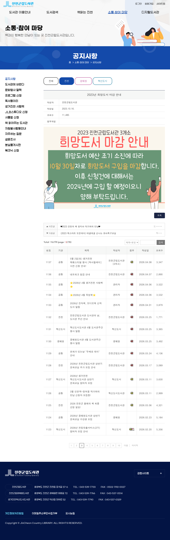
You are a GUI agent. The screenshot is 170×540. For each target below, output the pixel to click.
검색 (160, 242)
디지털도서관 (150, 12)
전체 (51, 81)
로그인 (138, 4)
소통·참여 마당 (117, 12)
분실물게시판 (13, 145)
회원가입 (149, 4)
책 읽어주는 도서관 (16, 123)
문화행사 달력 (13, 90)
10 (119, 445)
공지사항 (10, 79)
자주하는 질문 (13, 134)
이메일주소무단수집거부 (44, 513)
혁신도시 (104, 81)
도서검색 (52, 12)
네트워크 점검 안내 (80, 274)
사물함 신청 (12, 117)
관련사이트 (143, 473)
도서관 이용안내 (19, 12)
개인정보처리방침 (14, 513)
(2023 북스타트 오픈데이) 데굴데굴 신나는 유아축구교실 (88, 233)
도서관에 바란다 (14, 84)
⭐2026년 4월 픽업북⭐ (83, 294)
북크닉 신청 (12, 150)
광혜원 (84, 81)
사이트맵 (160, 4)
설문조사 (10, 139)
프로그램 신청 (13, 95)
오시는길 (70, 513)
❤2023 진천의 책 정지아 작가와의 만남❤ (80, 226)
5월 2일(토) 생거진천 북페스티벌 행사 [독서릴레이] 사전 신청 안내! (86, 262)
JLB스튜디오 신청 (16, 112)
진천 (67, 81)
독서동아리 (11, 101)
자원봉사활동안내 (15, 128)
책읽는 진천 (85, 12)
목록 (159, 215)
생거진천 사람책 (14, 106)
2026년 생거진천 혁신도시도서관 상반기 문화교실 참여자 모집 (82, 379)
